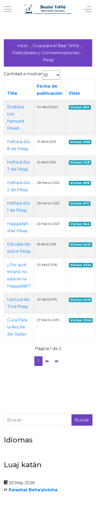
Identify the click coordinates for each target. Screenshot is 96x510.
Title (12, 93)
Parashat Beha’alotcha (33, 489)
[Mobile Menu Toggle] (7, 9)
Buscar (82, 420)
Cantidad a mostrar (23, 73)
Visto (74, 93)
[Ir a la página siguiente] (47, 361)
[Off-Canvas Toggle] (88, 9)
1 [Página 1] (38, 361)
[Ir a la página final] (56, 361)
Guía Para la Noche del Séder (17, 327)
